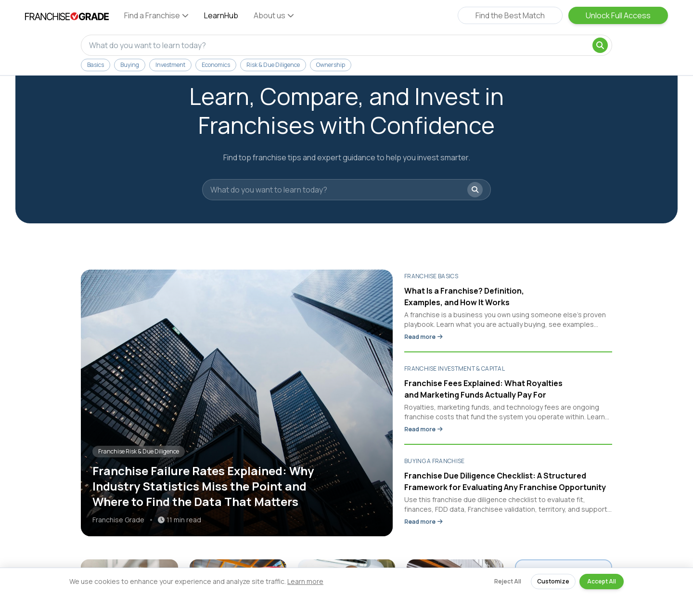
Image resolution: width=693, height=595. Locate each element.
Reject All (507, 581)
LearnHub (221, 15)
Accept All (601, 581)
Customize (553, 581)
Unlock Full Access (618, 15)
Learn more (305, 581)
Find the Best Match (510, 15)
